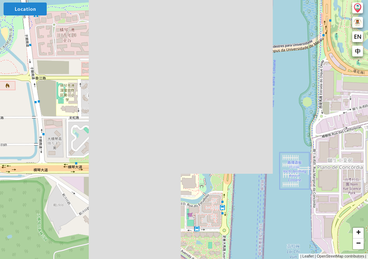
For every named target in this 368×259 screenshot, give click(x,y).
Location (25, 9)
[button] (358, 233)
